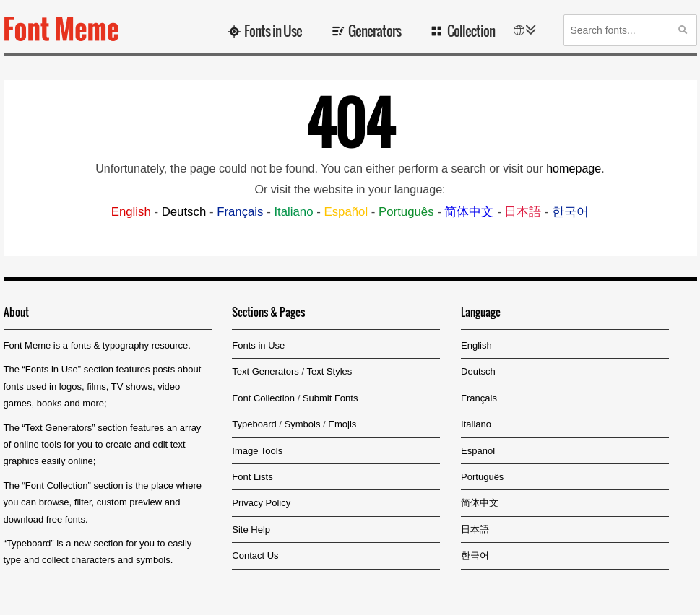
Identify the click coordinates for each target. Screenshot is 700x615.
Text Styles (329, 371)
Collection (471, 30)
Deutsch (184, 212)
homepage (573, 168)
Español (346, 212)
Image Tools (257, 450)
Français (240, 212)
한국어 (570, 212)
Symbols (303, 424)
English (131, 212)
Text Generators (58, 427)
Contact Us (255, 555)
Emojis (342, 424)
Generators (374, 30)
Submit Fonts (330, 398)
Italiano (293, 212)
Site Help (251, 529)
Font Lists (252, 476)
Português (406, 212)
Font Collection (56, 485)
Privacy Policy (261, 502)
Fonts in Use (273, 30)
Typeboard (29, 543)
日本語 (522, 212)
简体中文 (468, 212)
